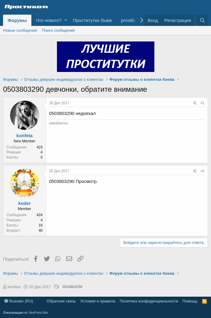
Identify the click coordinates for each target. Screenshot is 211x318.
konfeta (24, 135)
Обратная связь (61, 301)
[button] (66, 20)
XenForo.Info (38, 312)
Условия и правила (97, 301)
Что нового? (49, 20)
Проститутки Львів (92, 20)
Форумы (17, 20)
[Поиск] (202, 20)
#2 (203, 171)
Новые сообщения (20, 30)
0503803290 (72, 287)
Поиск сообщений (58, 30)
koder (24, 203)
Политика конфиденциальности (149, 301)
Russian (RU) (18, 301)
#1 (203, 103)
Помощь (190, 301)
